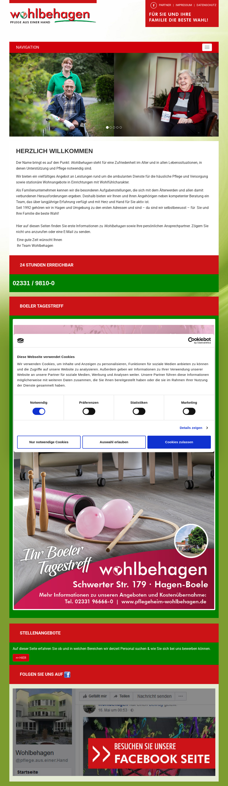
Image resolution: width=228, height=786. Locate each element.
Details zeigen (191, 428)
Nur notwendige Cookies (49, 442)
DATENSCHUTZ (206, 5)
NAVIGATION (27, 47)
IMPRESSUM (184, 5)
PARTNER (165, 5)
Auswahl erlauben (114, 442)
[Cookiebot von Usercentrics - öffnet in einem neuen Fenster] (191, 340)
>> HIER (21, 657)
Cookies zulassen (179, 442)
